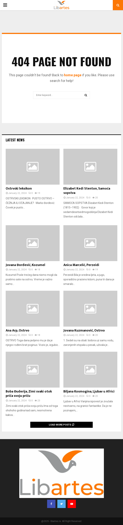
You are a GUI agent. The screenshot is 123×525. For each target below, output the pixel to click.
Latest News (15, 139)
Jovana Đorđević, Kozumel (25, 265)
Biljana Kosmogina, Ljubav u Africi (88, 391)
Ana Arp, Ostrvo (17, 330)
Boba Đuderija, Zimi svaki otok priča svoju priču (29, 394)
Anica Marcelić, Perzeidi (81, 265)
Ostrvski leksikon (19, 188)
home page (72, 75)
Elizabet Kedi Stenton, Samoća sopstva (86, 191)
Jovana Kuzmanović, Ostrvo (84, 330)
